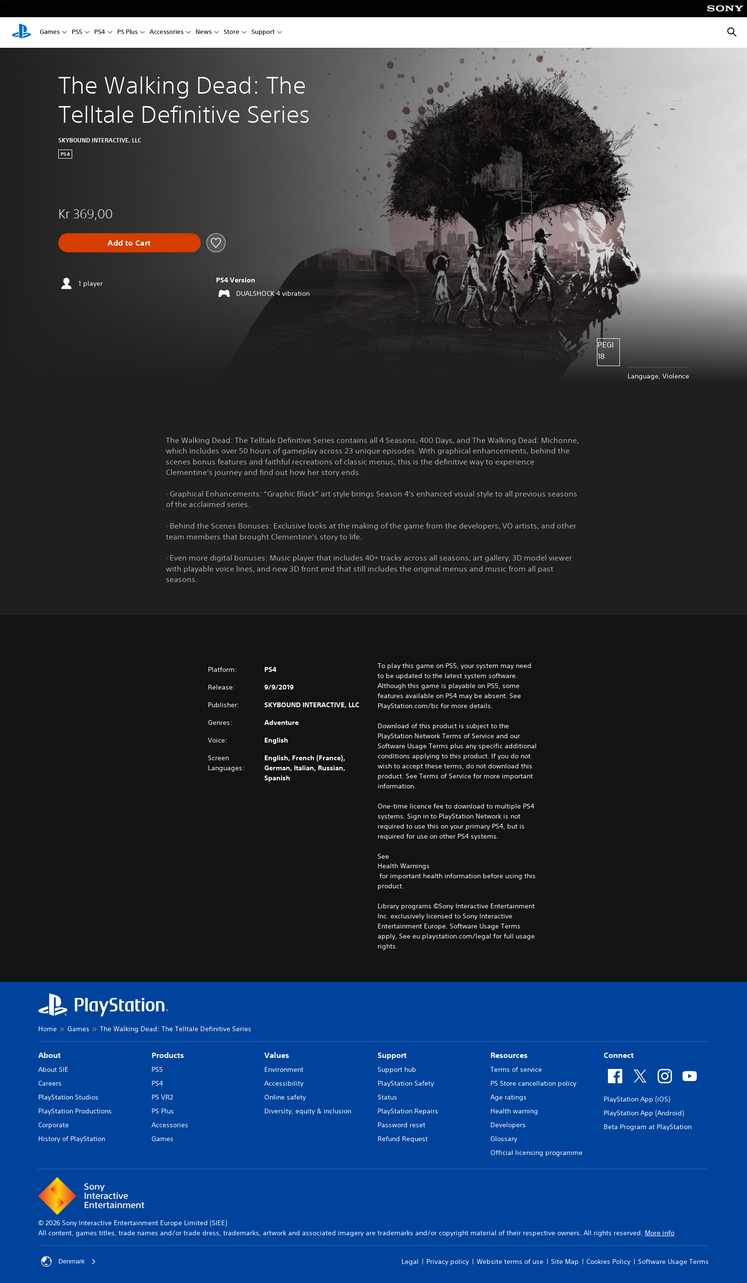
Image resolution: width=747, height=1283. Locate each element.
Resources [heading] (509, 1055)
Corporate (53, 1125)
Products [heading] (168, 1055)
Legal (410, 1261)
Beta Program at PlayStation (648, 1126)
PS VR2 (162, 1097)
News (203, 33)
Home (47, 1028)
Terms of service (516, 1069)
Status (387, 1097)
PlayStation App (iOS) (637, 1099)
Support (263, 33)
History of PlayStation (71, 1138)
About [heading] (49, 1055)
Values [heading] (276, 1055)
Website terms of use (509, 1261)
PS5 (77, 33)
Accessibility (283, 1083)
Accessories (167, 33)
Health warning (514, 1111)
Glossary (503, 1138)
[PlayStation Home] (21, 32)
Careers (50, 1083)
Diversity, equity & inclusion (307, 1111)
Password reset (401, 1125)
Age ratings (508, 1097)
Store (231, 33)
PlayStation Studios (68, 1097)
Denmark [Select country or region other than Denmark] (69, 1261)
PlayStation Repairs (408, 1111)
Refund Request (403, 1138)
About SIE (53, 1069)
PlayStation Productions (75, 1111)
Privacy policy (447, 1261)
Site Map (565, 1261)
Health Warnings (404, 866)
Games (50, 33)
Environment (283, 1069)
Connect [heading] (619, 1055)
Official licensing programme (536, 1152)
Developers (508, 1125)
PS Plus (127, 33)
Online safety (285, 1097)
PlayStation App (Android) (644, 1113)
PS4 (99, 33)
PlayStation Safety (406, 1083)
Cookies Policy (608, 1261)
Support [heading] (392, 1055)
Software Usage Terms (673, 1261)
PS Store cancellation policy (533, 1083)
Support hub (397, 1069)
